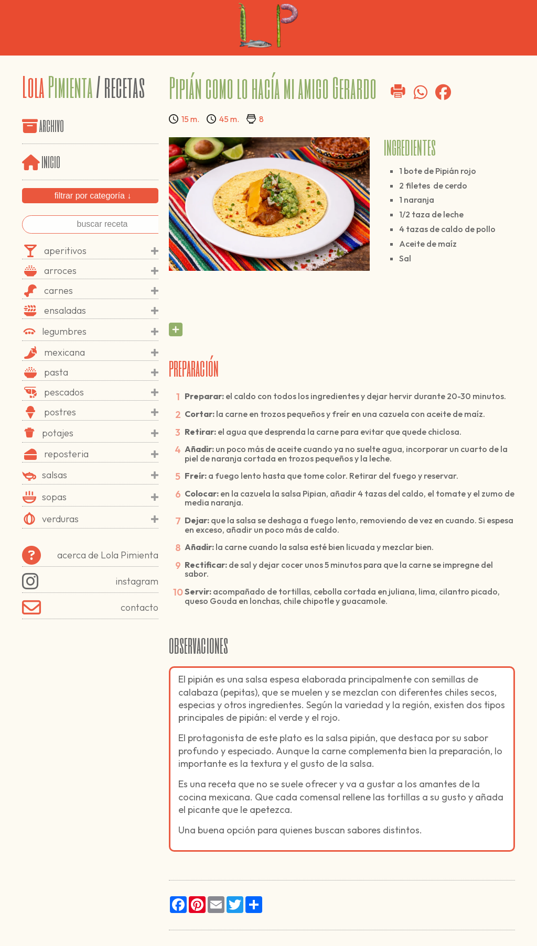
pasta (101, 372)
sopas (100, 497)
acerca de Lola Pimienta (90, 555)
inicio (41, 161)
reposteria (101, 454)
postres (101, 412)
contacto (90, 607)
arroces (101, 271)
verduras (100, 519)
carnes (101, 290)
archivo (51, 125)
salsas (100, 475)
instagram (90, 581)
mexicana (101, 352)
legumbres (100, 331)
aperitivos (101, 251)
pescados (101, 392)
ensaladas (101, 310)
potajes (100, 433)
